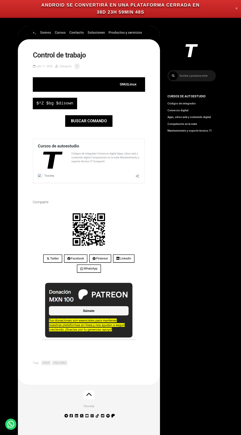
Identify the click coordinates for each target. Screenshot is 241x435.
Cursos (60, 32)
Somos (45, 32)
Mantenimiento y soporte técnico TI (189, 130)
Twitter (54, 258)
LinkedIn (125, 258)
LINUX (46, 362)
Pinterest (102, 258)
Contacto (76, 32)
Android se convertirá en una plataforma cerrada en (120, 4)
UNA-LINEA (59, 362)
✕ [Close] (236, 9)
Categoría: (65, 66)
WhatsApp (91, 268)
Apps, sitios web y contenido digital (189, 117)
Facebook (77, 258)
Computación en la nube (182, 123)
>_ (34, 32)
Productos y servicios (125, 32)
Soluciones (96, 32)
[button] (10, 424)
